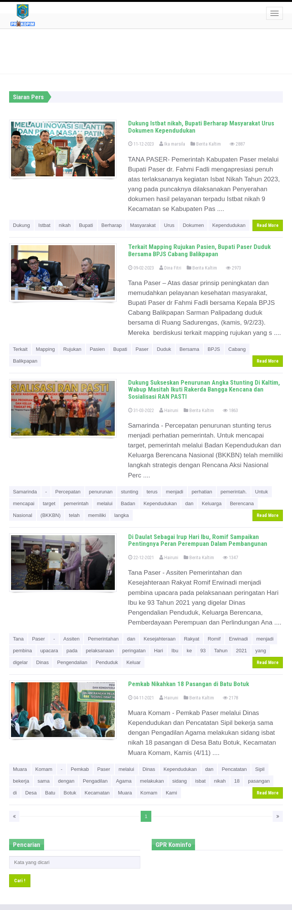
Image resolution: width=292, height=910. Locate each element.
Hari (158, 650)
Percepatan (68, 492)
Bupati (86, 225)
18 (237, 781)
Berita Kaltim (205, 143)
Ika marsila (172, 143)
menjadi (174, 492)
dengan (66, 781)
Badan (128, 503)
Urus (169, 225)
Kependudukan (228, 225)
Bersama (189, 349)
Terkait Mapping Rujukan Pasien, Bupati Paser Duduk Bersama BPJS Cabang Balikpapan (199, 250)
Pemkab (80, 769)
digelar (20, 662)
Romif (214, 639)
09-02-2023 (141, 267)
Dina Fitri (170, 267)
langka (121, 515)
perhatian (202, 492)
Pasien (97, 349)
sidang (179, 781)
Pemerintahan (103, 639)
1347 (230, 557)
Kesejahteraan (160, 639)
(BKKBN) (51, 515)
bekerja (21, 781)
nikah (65, 225)
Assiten (71, 639)
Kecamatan (97, 793)
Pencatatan (234, 769)
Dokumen (193, 225)
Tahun (220, 650)
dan (189, 503)
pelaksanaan (100, 650)
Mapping (45, 349)
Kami (171, 793)
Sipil (260, 769)
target (49, 503)
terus (151, 492)
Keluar (133, 662)
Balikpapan (25, 361)
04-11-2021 (141, 697)
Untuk (261, 492)
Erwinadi (238, 639)
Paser (142, 349)
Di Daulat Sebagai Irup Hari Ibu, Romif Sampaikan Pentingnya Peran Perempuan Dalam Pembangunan (197, 540)
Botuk (69, 793)
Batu (50, 793)
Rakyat (191, 639)
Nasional (22, 515)
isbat (200, 781)
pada (72, 650)
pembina (22, 650)
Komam (43, 769)
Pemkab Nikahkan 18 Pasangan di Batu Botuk (188, 684)
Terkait (20, 349)
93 (203, 650)
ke (189, 650)
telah (74, 515)
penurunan (101, 492)
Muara (20, 769)
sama (44, 781)
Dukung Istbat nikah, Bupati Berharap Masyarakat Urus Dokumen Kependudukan (201, 126)
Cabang (237, 349)
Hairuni (168, 410)
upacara (49, 650)
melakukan (152, 781)
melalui (105, 503)
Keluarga (212, 503)
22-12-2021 (141, 557)
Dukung (21, 225)
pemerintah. (234, 492)
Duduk (164, 349)
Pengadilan (95, 781)
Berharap (112, 225)
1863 (230, 410)
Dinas (42, 662)
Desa (30, 793)
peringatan (134, 650)
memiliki (97, 515)
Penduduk (107, 662)
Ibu (174, 650)
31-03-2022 (141, 410)
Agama (124, 781)
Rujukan (72, 349)
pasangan (259, 781)
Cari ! (19, 880)
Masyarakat (143, 225)
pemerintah (76, 503)
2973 (233, 267)
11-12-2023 (141, 143)
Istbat (44, 225)
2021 (241, 650)
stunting (129, 492)
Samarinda (25, 492)
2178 (230, 697)
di (15, 793)
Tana (18, 639)
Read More (268, 225)
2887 (237, 143)
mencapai (23, 503)
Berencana (242, 503)
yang (260, 650)
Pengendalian (72, 662)
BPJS (214, 349)
